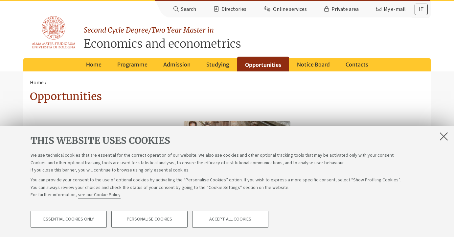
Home (94, 64)
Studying (217, 64)
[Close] (444, 136)
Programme (132, 64)
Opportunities (263, 65)
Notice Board (313, 64)
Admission (177, 64)
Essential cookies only (68, 219)
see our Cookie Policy (99, 195)
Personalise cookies (149, 219)
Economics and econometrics (257, 38)
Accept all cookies (230, 219)
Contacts (357, 64)
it (421, 9)
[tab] (421, 9)
